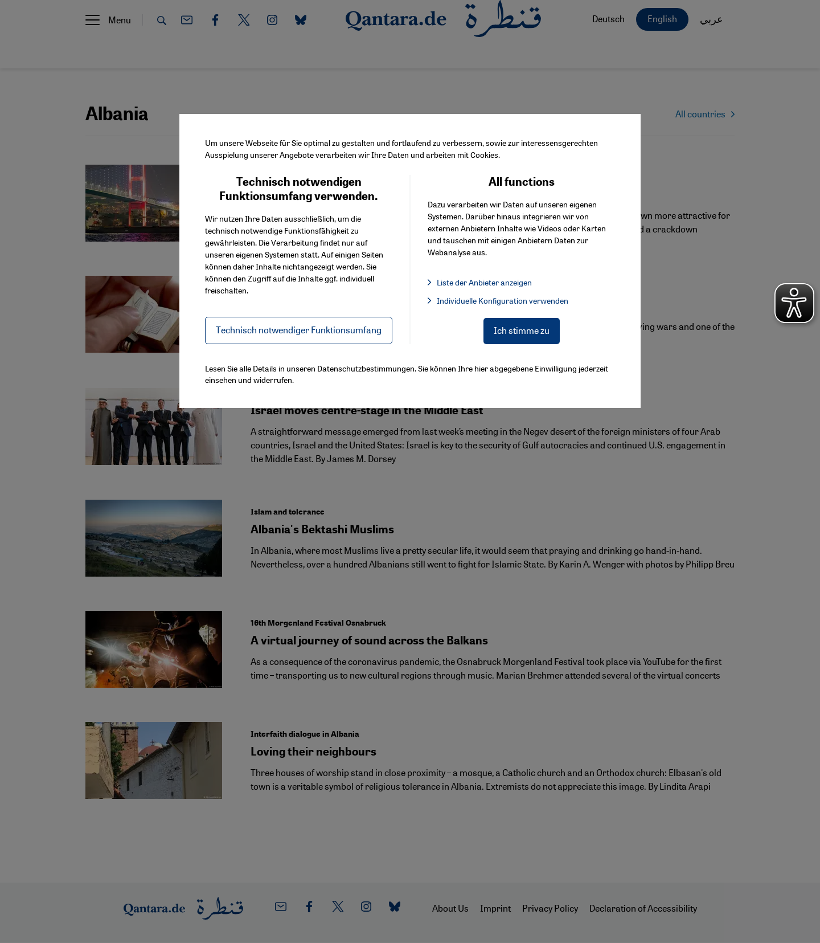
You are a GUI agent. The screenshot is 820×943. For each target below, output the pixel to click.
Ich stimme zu (522, 330)
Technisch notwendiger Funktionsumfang (299, 330)
